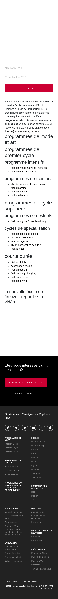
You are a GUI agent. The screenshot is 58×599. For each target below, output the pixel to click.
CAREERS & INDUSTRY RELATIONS (41, 532)
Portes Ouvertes (12, 553)
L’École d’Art (37, 561)
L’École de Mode (39, 553)
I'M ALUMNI (36, 508)
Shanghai (36, 473)
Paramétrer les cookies (29, 581)
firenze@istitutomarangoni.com (22, 131)
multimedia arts (19, 195)
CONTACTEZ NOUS (23, 393)
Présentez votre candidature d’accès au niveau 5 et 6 (14, 532)
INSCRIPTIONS (11, 508)
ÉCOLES (35, 438)
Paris (33, 453)
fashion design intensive (24, 171)
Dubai (34, 461)
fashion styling (18, 188)
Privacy (7, 581)
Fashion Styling (12, 448)
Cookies (15, 581)
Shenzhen (36, 477)
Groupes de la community (38, 517)
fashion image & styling (23, 273)
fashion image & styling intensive (29, 168)
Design (34, 496)
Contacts (35, 565)
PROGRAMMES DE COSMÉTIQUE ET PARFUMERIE (13, 488)
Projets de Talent (13, 557)
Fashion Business (13, 452)
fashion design (19, 269)
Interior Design (12, 466)
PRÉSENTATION (38, 549)
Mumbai (35, 469)
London (35, 458)
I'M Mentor (36, 522)
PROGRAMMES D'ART (14, 483)
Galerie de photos (13, 561)
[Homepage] (18, 7)
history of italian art (21, 262)
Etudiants (36, 537)
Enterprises (37, 541)
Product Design (12, 470)
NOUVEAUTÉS (11, 543)
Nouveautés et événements (12, 548)
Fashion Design (12, 444)
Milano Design (38, 446)
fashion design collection (24, 234)
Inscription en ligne (14, 512)
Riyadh (34, 465)
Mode (34, 492)
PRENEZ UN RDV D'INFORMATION (26, 382)
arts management (20, 241)
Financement (11, 522)
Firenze (35, 449)
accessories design (21, 266)
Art (32, 500)
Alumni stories (38, 512)
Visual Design (11, 474)
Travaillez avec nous (41, 569)
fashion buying (19, 281)
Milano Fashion (38, 442)
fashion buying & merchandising (28, 221)
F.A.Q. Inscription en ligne (15, 517)
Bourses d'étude (12, 526)
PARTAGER (29, 88)
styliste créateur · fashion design (28, 184)
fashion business (20, 191)
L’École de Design (40, 557)
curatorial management (23, 237)
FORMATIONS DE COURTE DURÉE (39, 487)
